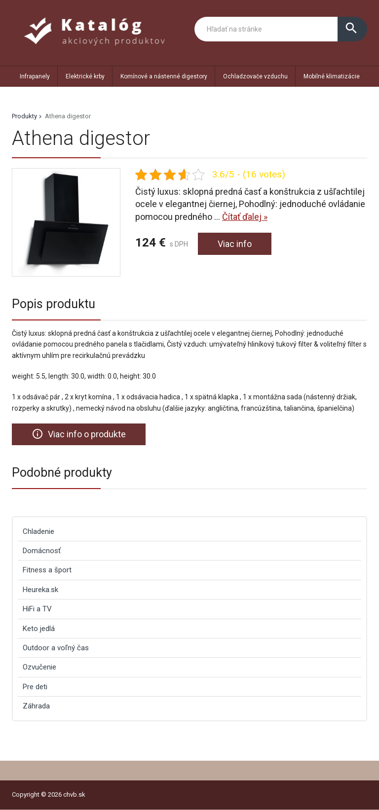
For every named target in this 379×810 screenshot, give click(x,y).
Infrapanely (35, 76)
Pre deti (35, 686)
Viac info (235, 244)
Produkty (24, 116)
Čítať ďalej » (244, 216)
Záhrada (36, 706)
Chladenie (38, 531)
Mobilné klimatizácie (331, 76)
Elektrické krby (85, 76)
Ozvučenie (39, 667)
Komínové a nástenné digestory (163, 76)
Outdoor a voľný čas (56, 647)
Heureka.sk (40, 589)
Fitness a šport (47, 569)
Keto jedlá (39, 628)
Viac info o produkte (79, 434)
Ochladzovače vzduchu (255, 76)
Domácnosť (42, 550)
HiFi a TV (37, 608)
